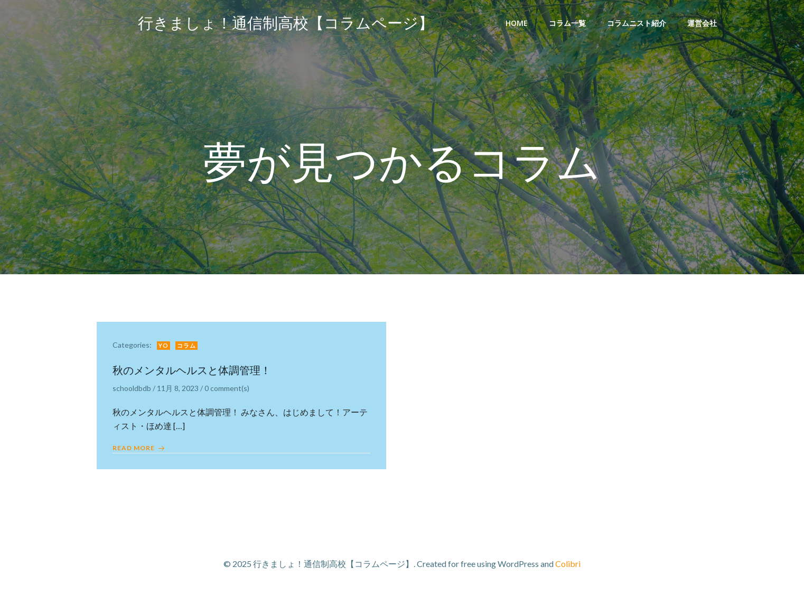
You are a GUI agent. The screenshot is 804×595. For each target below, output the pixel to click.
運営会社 (702, 23)
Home (517, 23)
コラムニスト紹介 (636, 23)
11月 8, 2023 (178, 388)
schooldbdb (132, 388)
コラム (186, 345)
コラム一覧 (567, 23)
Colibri (568, 564)
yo (163, 345)
